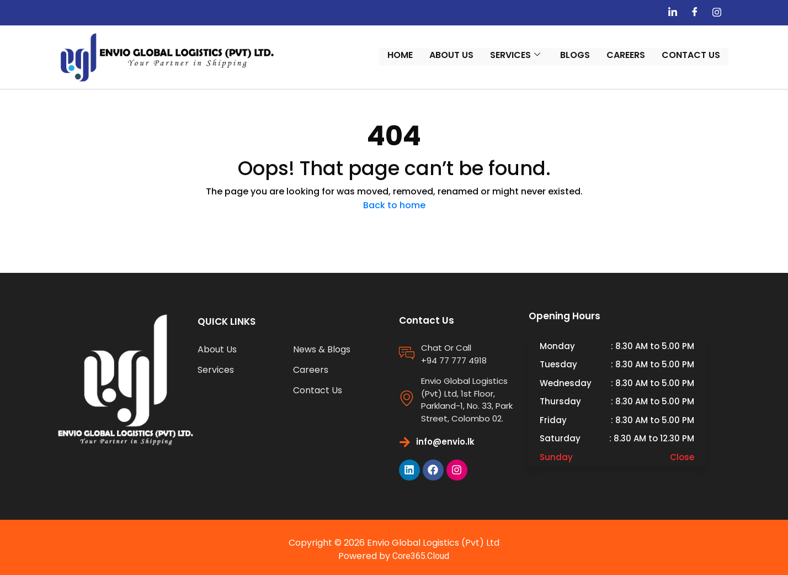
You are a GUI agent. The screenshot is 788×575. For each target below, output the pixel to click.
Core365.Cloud (421, 551)
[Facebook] (710, 12)
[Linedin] (688, 12)
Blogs (591, 54)
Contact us (707, 54)
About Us (467, 54)
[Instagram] (733, 12)
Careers (641, 54)
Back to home (394, 200)
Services (531, 54)
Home (416, 54)
